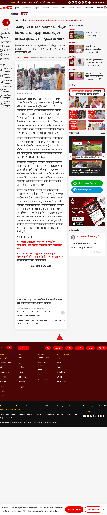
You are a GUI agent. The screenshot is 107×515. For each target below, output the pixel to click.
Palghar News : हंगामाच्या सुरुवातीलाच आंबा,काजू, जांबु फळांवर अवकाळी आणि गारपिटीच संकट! (39, 245)
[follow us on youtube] (79, 2)
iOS (32, 323)
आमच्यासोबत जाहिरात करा (100, 2)
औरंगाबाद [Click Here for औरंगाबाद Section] (22, 377)
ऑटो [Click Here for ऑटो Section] (1, 367)
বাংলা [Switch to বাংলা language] (30, 2)
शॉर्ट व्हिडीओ (5, 42)
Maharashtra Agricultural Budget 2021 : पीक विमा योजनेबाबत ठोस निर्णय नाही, (39, 255)
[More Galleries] (103, 133)
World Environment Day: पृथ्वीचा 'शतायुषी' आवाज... (83, 245)
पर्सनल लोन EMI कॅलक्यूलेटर (5, 103)
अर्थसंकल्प (57, 257)
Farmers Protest (29, 312)
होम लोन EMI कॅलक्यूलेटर (6, 70)
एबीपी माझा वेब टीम (22, 57)
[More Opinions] (103, 231)
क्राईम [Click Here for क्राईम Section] (59, 358)
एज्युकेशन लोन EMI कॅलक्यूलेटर (6, 89)
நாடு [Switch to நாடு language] (48, 2)
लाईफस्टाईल (89, 8)
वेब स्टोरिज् (5, 46)
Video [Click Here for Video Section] (2, 386)
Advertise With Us (44, 406)
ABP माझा (40, 414)
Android (23, 323)
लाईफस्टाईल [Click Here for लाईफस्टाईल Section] (4, 372)
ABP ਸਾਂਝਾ (69, 414)
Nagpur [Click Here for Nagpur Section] (22, 386)
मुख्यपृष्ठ (17, 8)
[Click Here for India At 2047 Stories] (14, 13)
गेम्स (48, 348)
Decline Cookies (93, 509)
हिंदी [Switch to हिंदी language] (18, 2)
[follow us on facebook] (72, 2)
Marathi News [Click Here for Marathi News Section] (63, 354)
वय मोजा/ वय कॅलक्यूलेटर (6, 82)
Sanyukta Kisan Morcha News (28, 315)
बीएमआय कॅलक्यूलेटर (5, 76)
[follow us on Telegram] (86, 2)
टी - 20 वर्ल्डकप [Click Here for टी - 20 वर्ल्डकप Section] (43, 379)
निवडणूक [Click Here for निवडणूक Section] (3, 377)
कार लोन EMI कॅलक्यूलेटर (6, 96)
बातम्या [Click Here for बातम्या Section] (2, 354)
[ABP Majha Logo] (6, 7)
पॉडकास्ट (4, 54)
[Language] (23, 348)
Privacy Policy (88, 406)
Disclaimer (73, 406)
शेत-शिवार (23, 20)
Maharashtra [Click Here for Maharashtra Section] (25, 354)
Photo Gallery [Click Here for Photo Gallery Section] (5, 362)
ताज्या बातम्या (27, 8)
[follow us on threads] (76, 2)
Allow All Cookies (74, 509)
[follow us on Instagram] (82, 2)
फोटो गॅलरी (5, 50)
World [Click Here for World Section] (59, 377)
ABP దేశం (9, 417)
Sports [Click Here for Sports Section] (41, 354)
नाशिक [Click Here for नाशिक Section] (21, 367)
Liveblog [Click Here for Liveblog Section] (3, 391)
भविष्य (79, 8)
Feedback (16, 406)
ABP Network (4, 414)
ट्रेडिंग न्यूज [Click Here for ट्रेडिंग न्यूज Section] (3, 358)
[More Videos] (103, 86)
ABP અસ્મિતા (49, 414)
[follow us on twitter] (69, 2)
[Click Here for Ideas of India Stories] (24, 13)
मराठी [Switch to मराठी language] (13, 2)
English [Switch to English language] (23, 2)
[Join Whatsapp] (89, 2)
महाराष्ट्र (37, 8)
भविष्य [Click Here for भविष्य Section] (2, 396)
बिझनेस (71, 8)
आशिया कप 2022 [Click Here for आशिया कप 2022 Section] (42, 364)
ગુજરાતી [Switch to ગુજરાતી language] (42, 2)
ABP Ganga (60, 414)
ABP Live (14, 414)
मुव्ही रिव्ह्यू (4, 59)
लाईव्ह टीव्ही (5, 33)
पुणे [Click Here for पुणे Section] (20, 362)
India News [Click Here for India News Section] (61, 372)
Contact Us (103, 406)
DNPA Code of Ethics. (24, 422)
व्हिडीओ (4, 37)
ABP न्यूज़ (22, 414)
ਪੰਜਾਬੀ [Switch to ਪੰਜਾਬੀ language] (36, 2)
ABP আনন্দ (30, 414)
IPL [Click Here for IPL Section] (39, 375)
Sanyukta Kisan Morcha (46, 312)
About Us (3, 406)
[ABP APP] (78, 219)
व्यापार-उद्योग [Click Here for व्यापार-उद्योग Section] (61, 381)
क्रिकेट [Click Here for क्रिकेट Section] (40, 370)
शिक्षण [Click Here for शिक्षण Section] (59, 367)
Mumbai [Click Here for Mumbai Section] (22, 381)
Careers (29, 406)
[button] (6, 24)
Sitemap (60, 406)
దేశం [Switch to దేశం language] (53, 2)
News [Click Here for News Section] (59, 362)
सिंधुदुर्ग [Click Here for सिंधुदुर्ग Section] (21, 372)
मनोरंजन (55, 8)
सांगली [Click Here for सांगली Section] (21, 358)
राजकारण (46, 8)
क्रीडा (63, 8)
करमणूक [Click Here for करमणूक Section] (3, 381)
